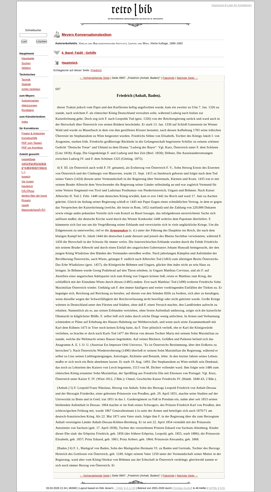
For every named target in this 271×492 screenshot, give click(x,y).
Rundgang (28, 110)
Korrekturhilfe (29, 138)
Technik (26, 79)
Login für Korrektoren (239, 5)
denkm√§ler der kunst (34, 195)
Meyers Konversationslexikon (87, 35)
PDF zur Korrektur (32, 147)
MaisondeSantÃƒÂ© (34, 209)
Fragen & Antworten (33, 133)
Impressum (218, 5)
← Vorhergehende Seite (95, 77)
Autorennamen (30, 100)
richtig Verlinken (31, 89)
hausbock (27, 186)
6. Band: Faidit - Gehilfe (79, 52)
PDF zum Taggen (32, 143)
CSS (222, 488)
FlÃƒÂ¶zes (28, 191)
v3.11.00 (130, 488)
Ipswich (26, 176)
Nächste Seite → (187, 77)
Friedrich (96, 70)
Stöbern (26, 68)
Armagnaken (119, 230)
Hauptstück (70, 62)
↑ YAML (118, 488)
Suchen (26, 63)
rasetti (25, 205)
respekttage (28, 159)
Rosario (26, 200)
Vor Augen (28, 181)
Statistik (26, 84)
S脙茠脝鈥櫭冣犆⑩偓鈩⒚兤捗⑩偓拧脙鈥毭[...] (34, 168)
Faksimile (168, 77)
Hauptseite (28, 58)
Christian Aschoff (182, 488)
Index (25, 121)
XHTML (212, 488)
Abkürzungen (29, 105)
